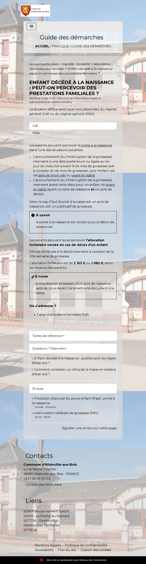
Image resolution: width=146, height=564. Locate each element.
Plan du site (67, 550)
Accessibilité (44, 550)
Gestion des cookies (96, 550)
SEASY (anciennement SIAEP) (46, 511)
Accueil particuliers (44, 64)
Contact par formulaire (44, 484)
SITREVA (30, 530)
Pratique (60, 46)
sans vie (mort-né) (52, 175)
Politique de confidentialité (86, 545)
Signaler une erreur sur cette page (89, 428)
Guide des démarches (91, 46)
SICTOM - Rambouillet (40, 520)
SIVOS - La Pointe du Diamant (46, 516)
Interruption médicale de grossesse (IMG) (66, 413)
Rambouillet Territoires (41, 525)
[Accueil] (35, 10)
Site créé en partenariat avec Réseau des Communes (73, 560)
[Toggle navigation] (31, 26)
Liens (33, 500)
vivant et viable (83, 175)
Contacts (39, 455)
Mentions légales (48, 545)
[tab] (73, 126)
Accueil (42, 46)
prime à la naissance (96, 145)
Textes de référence (47, 336)
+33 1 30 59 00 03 (36, 478)
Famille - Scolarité (76, 64)
